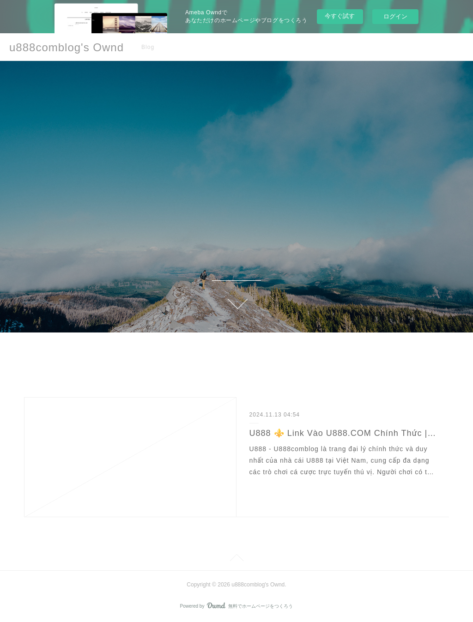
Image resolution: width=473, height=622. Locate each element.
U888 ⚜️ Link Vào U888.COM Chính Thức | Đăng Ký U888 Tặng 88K (343, 433)
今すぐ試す (340, 15)
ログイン (395, 16)
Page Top (236, 559)
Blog (147, 47)
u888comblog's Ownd (66, 47)
